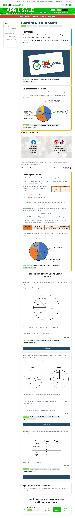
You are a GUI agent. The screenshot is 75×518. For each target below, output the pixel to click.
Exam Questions (48, 509)
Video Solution (65, 509)
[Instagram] (56, 142)
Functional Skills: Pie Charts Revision (10, 29)
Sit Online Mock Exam (11, 36)
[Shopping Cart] (62, 5)
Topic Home (9, 26)
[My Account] (66, 5)
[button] (46, 348)
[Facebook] (33, 142)
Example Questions (10, 39)
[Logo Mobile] (13, 5)
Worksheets (11, 42)
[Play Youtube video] (46, 63)
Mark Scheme (57, 509)
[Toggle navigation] (70, 5)
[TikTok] (61, 142)
